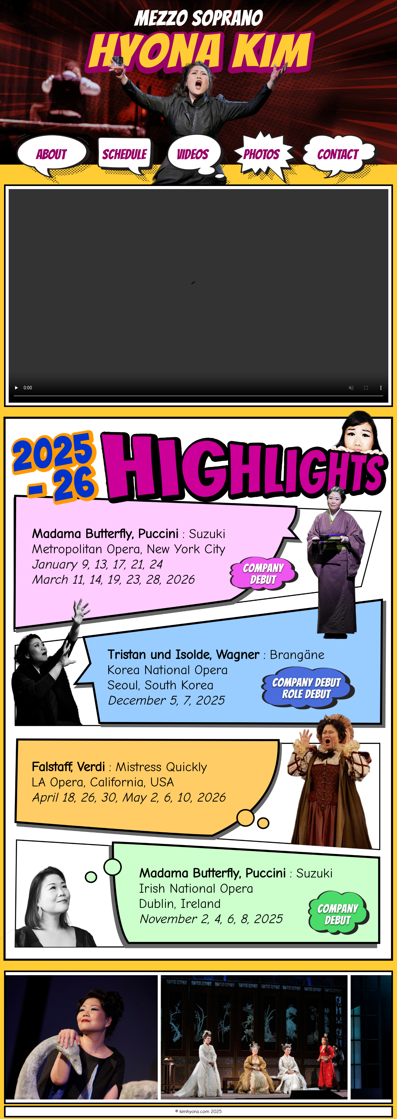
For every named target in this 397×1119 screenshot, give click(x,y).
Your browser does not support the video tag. (198, 296)
